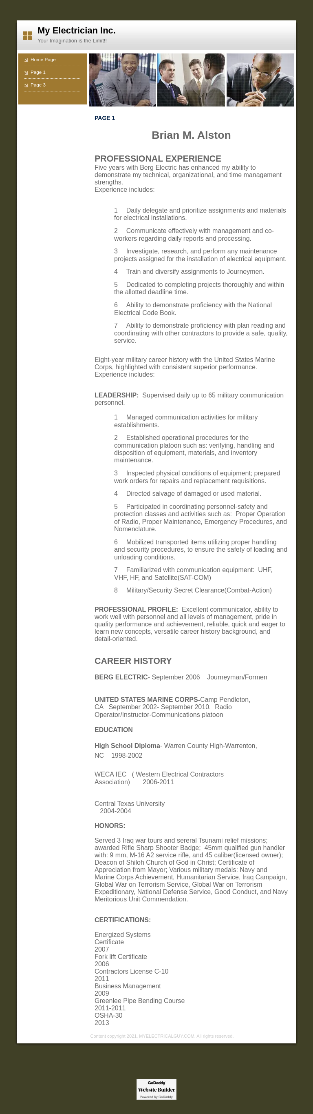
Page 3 (38, 84)
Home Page (43, 59)
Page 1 (38, 72)
